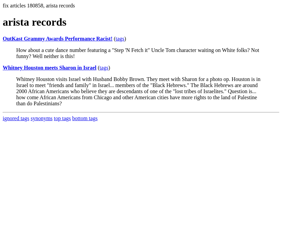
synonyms (42, 118)
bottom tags (85, 118)
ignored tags (16, 118)
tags (120, 39)
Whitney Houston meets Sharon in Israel (50, 68)
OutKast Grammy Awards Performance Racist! (57, 39)
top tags (62, 118)
